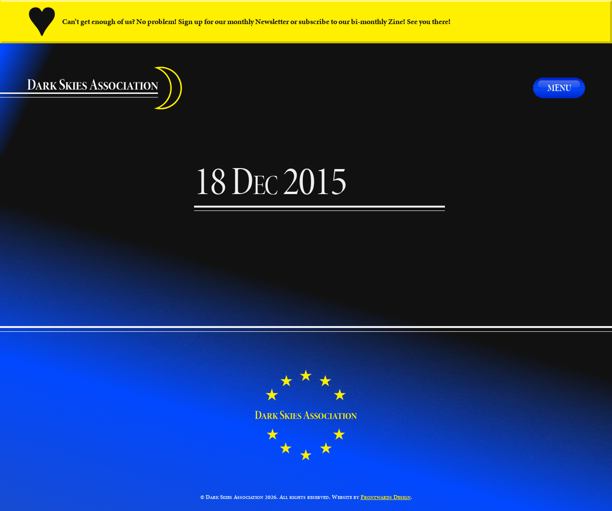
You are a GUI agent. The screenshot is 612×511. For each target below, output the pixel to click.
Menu (559, 87)
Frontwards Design (386, 497)
